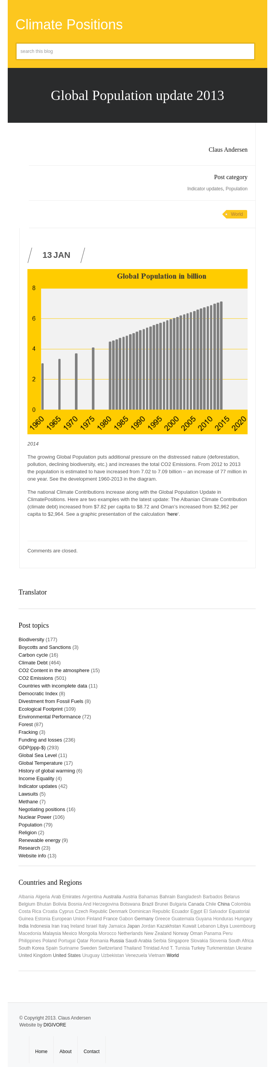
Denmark (118, 911)
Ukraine (244, 948)
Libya (222, 926)
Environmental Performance (50, 717)
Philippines (30, 940)
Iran (55, 926)
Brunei (161, 904)
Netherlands (130, 933)
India (24, 926)
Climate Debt (33, 663)
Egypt (196, 911)
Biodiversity (31, 639)
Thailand (132, 948)
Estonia (42, 918)
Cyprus (66, 911)
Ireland (77, 926)
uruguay (91, 955)
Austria (130, 896)
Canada (196, 904)
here (173, 514)
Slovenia (218, 940)
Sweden (88, 948)
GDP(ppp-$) (32, 747)
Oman (196, 933)
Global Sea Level (38, 755)
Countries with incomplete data (53, 686)
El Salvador (215, 911)
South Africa (241, 940)
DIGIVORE (54, 1025)
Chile (210, 904)
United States (67, 955)
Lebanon (207, 926)
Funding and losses (40, 740)
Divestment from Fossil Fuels (51, 701)
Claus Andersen (228, 149)
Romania (99, 940)
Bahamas (148, 896)
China (223, 904)
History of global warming (47, 771)
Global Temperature (41, 763)
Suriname (69, 948)
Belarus (232, 896)
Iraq (65, 926)
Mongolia (87, 933)
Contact (91, 1051)
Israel (91, 926)
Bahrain (167, 896)
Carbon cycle (33, 655)
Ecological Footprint (41, 709)
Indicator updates (205, 188)
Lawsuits (28, 794)
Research (29, 848)
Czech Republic (91, 911)
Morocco (107, 933)
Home (41, 1051)
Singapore (178, 940)
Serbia (159, 940)
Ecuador (180, 911)
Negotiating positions (42, 809)
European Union (68, 918)
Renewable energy (39, 840)
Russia (117, 940)
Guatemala (182, 918)
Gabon (126, 918)
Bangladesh (189, 896)
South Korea (31, 948)
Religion (28, 832)
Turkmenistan (220, 948)
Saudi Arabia (139, 940)
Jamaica (117, 926)
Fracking (28, 732)
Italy (102, 926)
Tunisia (182, 948)
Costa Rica (30, 911)
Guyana (203, 918)
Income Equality (36, 778)
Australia (112, 896)
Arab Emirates (66, 896)
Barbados (212, 896)
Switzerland (110, 948)
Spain (52, 948)
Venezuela (136, 955)
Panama (212, 933)
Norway (181, 933)
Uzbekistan (112, 955)
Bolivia (59, 904)
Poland (49, 940)
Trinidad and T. (158, 948)
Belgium (27, 904)
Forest (26, 724)
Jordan (148, 926)
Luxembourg (243, 926)
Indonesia (40, 926)
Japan (133, 926)
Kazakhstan (169, 926)
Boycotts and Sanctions (45, 647)
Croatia (50, 911)
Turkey (198, 948)
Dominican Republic (149, 911)
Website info (32, 856)
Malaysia (51, 933)
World (237, 214)
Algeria (43, 896)
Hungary (243, 918)
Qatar (82, 940)
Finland (94, 918)
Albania (26, 896)
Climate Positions (69, 24)
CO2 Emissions (36, 678)
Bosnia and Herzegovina (93, 904)
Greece (162, 918)
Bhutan (44, 904)
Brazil (147, 904)
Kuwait (189, 926)
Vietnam (156, 955)
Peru (228, 933)
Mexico (69, 933)
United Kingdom (35, 955)
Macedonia (30, 933)
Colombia (241, 904)
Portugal (67, 940)
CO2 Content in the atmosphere (54, 670)
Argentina (92, 896)
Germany (143, 918)
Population (237, 188)
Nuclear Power (35, 817)
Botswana (130, 904)
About (65, 1051)
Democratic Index (38, 693)
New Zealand (157, 933)
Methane (28, 801)
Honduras (223, 918)
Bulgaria (178, 904)
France (110, 918)
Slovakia (199, 940)
